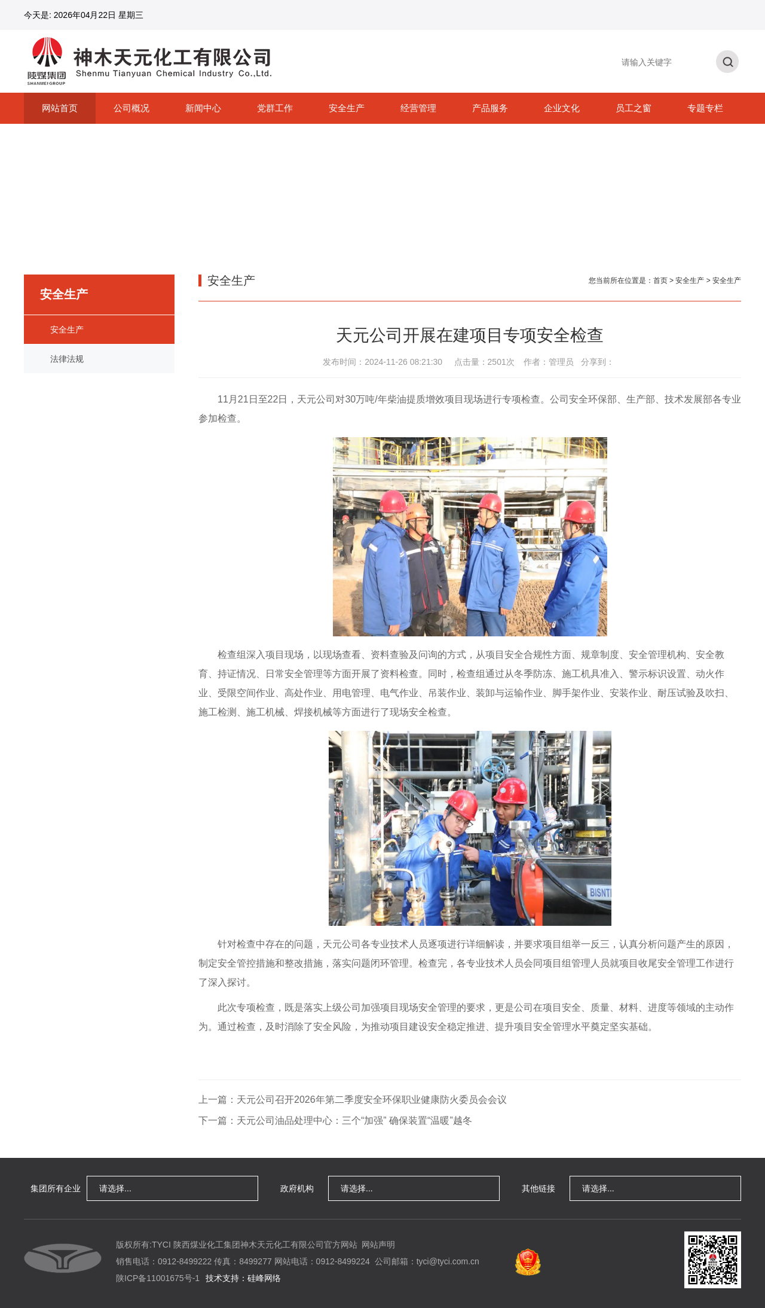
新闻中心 (203, 108)
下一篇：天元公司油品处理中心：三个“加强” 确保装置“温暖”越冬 (335, 1120)
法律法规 (67, 359)
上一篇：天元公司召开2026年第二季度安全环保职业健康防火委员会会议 (352, 1099)
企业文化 (562, 108)
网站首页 (60, 108)
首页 (660, 280)
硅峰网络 (264, 1278)
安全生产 (347, 108)
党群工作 (275, 108)
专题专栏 (705, 108)
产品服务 (490, 108)
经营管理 (418, 108)
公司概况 (131, 108)
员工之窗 (633, 108)
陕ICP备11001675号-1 (158, 1278)
